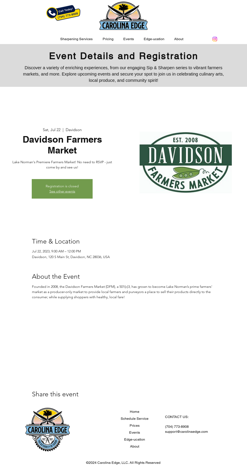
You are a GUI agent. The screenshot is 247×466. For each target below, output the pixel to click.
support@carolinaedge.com (186, 432)
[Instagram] (215, 39)
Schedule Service (135, 419)
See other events (62, 191)
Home (134, 412)
